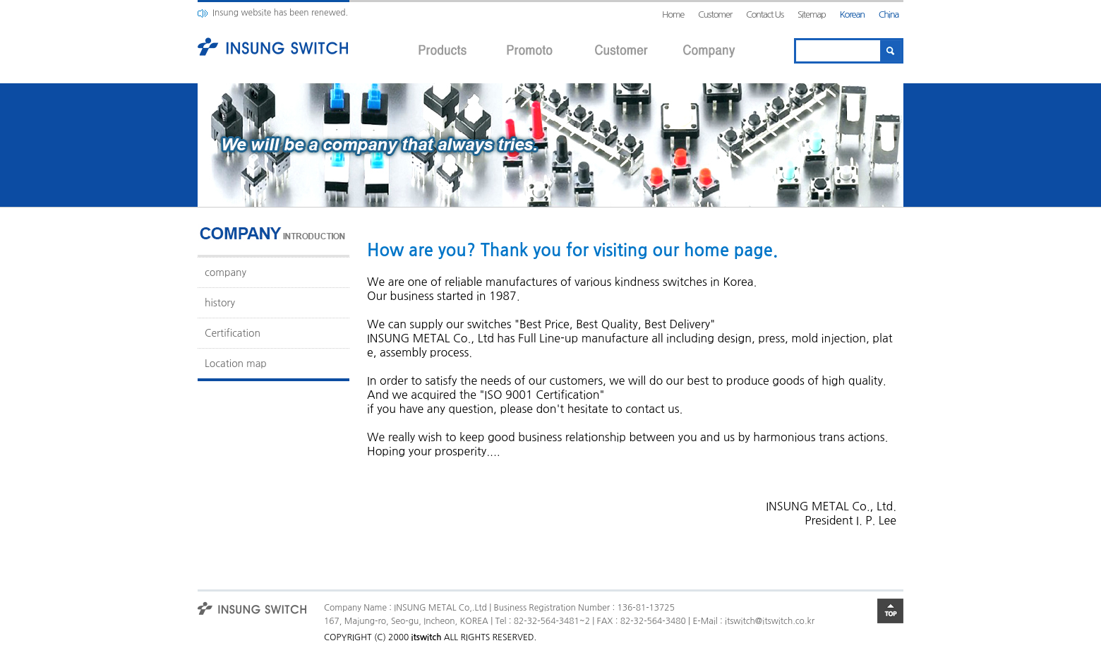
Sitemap (812, 14)
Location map (236, 363)
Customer (715, 14)
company (225, 272)
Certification (232, 333)
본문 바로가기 (0, 0)
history (220, 303)
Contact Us (764, 14)
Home (673, 14)
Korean (852, 14)
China (888, 14)
